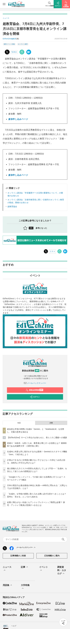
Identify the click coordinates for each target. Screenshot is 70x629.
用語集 (7, 585)
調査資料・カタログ (61, 570)
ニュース (7, 569)
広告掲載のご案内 (51, 556)
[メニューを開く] (4, 4)
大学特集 (25, 587)
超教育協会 (12, 206)
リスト (14, 52)
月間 (51, 423)
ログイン (35, 397)
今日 (19, 423)
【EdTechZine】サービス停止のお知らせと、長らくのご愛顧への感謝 (37, 437)
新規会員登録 (34, 390)
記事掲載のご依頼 (18, 556)
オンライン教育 (23, 44)
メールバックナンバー (35, 383)
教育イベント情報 (9, 44)
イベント (43, 569)
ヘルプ (13, 626)
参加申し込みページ (18, 119)
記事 (24, 567)
